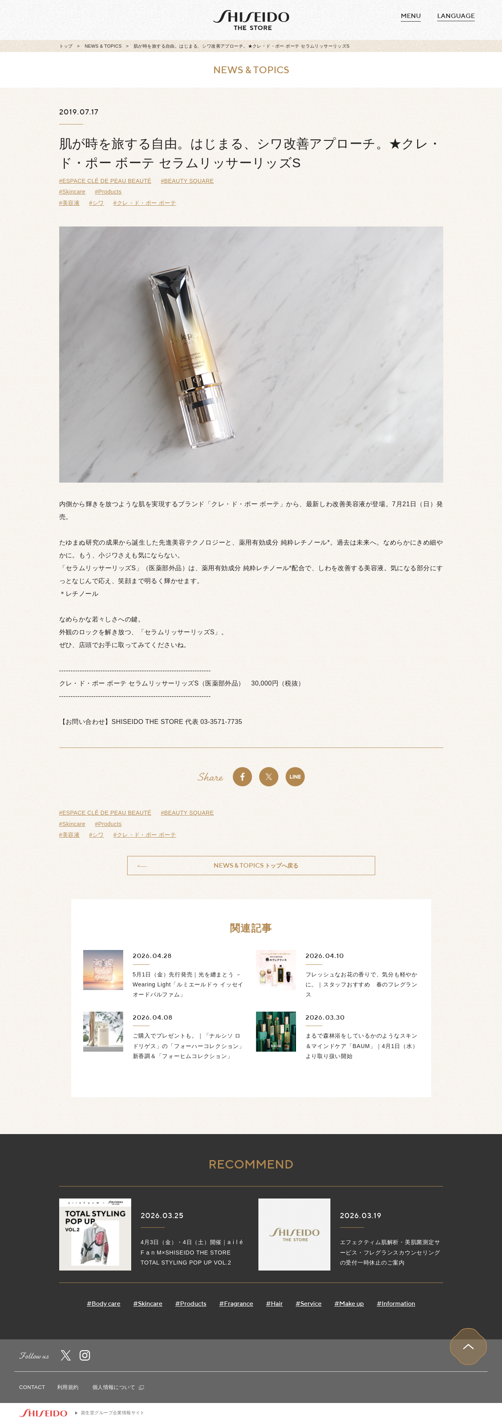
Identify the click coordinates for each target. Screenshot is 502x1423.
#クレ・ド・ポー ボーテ (145, 203)
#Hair (274, 1303)
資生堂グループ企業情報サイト (113, 1412)
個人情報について (118, 1387)
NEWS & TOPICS (103, 46)
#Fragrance (236, 1303)
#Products (108, 191)
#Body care (103, 1303)
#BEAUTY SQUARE (187, 181)
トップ (66, 46)
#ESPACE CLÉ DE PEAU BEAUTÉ (105, 181)
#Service (309, 1303)
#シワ (96, 203)
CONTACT (32, 1387)
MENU (411, 16)
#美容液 (69, 203)
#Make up (349, 1303)
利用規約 (68, 1387)
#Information (396, 1303)
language (456, 16)
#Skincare (72, 191)
